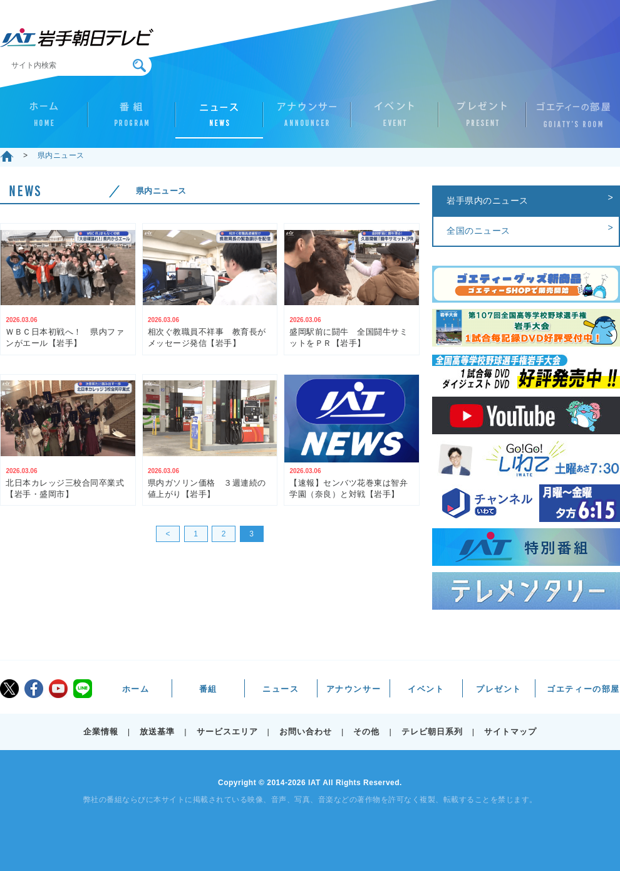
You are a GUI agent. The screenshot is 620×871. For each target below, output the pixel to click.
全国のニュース (478, 231)
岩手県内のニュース (488, 201)
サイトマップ (510, 731)
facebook (33, 688)
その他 (366, 731)
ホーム (44, 119)
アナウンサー (307, 119)
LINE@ (82, 688)
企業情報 (100, 731)
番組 (131, 119)
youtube (58, 688)
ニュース (219, 119)
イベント (394, 119)
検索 (139, 65)
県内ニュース (61, 155)
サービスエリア (227, 731)
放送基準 (157, 731)
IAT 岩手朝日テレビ (76, 37)
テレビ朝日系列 (432, 731)
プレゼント (482, 119)
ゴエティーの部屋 (570, 119)
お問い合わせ (305, 731)
